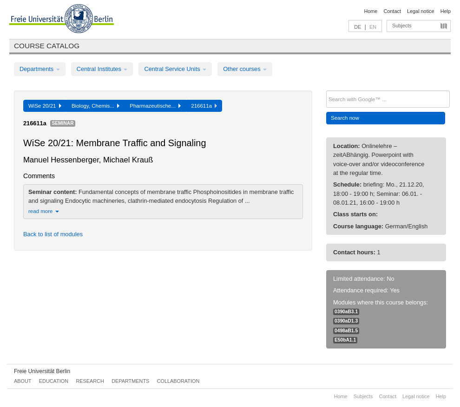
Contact (392, 11)
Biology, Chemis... (95, 106)
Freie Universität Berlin (42, 371)
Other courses (245, 68)
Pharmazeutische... (155, 106)
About (22, 381)
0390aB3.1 (346, 311)
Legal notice (420, 11)
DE (357, 27)
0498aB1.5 (346, 330)
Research (90, 381)
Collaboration (178, 381)
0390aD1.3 (346, 320)
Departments (40, 68)
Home (370, 11)
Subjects (402, 25)
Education (53, 381)
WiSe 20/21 (44, 106)
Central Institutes (102, 68)
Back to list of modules (53, 234)
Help (445, 11)
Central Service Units (175, 68)
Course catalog (46, 46)
